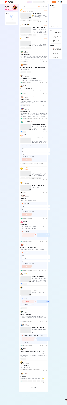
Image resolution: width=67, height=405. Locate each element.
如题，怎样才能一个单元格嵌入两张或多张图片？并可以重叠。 (31, 90)
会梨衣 (25, 244)
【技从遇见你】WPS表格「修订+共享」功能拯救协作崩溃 (39, 172)
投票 (27, 159)
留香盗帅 (25, 64)
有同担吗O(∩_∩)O (24, 198)
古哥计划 (25, 273)
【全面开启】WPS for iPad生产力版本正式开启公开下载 (39, 28)
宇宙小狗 (25, 51)
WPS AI (23, 48)
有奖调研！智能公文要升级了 (55, 26)
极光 (24, 182)
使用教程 (30, 345)
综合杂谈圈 (23, 118)
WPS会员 (23, 192)
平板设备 (30, 34)
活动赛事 (23, 20)
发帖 (54, 1)
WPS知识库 (29, 48)
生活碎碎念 (30, 118)
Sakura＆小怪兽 (26, 221)
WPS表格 (23, 72)
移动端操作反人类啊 (24, 99)
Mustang (25, 167)
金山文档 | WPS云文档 (25, 105)
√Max (24, 85)
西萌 (24, 348)
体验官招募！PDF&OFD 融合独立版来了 (57, 9)
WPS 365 (23, 131)
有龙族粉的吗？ (23, 224)
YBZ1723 (25, 373)
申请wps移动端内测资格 (25, 54)
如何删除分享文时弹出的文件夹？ (38, 276)
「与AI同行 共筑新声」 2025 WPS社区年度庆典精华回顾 (39, 14)
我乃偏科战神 (23, 376)
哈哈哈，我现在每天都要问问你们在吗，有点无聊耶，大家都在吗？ (32, 249)
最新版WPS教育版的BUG (25, 314)
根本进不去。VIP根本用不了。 (38, 185)
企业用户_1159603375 (27, 121)
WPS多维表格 (24, 241)
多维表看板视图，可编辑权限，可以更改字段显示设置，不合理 (39, 328)
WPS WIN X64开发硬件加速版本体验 (57, 24)
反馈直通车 (23, 163)
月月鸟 (25, 108)
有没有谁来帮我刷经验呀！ (25, 111)
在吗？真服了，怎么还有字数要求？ (29, 247)
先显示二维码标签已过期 (24, 69)
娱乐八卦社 (30, 270)
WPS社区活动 (29, 20)
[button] (54, 2)
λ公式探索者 (25, 134)
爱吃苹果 (25, 324)
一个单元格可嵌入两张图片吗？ (28, 88)
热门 (46, 6)
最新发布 (39, 6)
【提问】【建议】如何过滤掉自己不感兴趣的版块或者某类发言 (39, 138)
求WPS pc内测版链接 (24, 365)
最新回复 (43, 6)
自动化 (30, 241)
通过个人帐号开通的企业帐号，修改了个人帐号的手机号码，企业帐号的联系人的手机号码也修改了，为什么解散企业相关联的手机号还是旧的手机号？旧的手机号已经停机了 (39, 128)
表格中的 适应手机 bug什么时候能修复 (28, 78)
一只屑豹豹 (25, 286)
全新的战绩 (34, 290)
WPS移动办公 (24, 34)
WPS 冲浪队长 (26, 24)
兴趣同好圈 (30, 218)
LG (24, 311)
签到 (48, 1)
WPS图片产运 (26, 37)
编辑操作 (28, 82)
